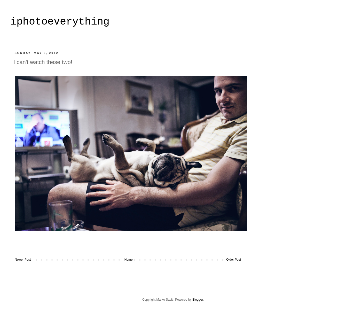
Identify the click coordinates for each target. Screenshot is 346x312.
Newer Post (23, 259)
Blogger (197, 299)
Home (128, 259)
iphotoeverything (59, 22)
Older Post (233, 259)
